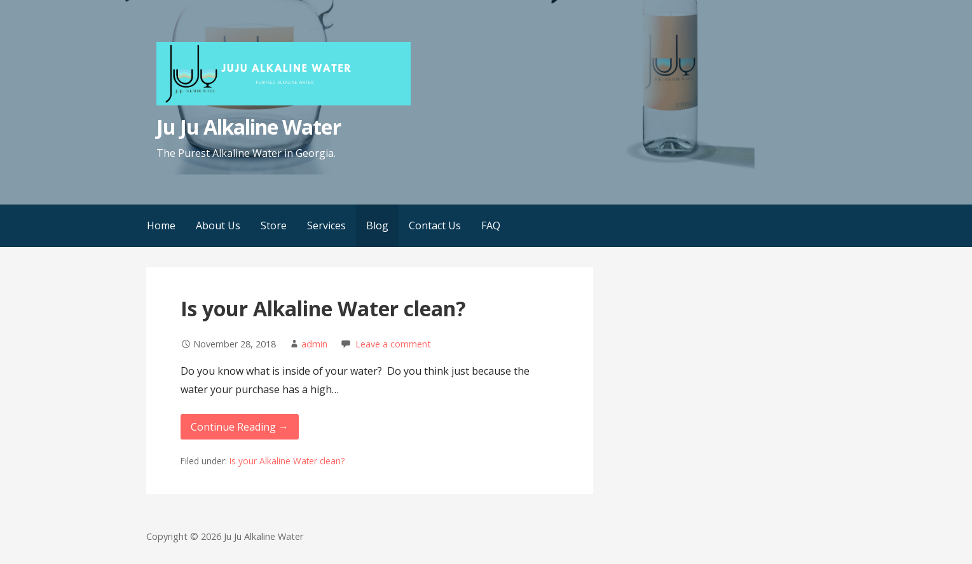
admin (314, 344)
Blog (377, 225)
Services (326, 225)
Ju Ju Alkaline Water (248, 126)
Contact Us (435, 225)
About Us (218, 225)
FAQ (490, 225)
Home (161, 225)
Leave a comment (393, 344)
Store (274, 225)
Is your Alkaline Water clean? (323, 308)
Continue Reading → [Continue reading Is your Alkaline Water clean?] (240, 427)
